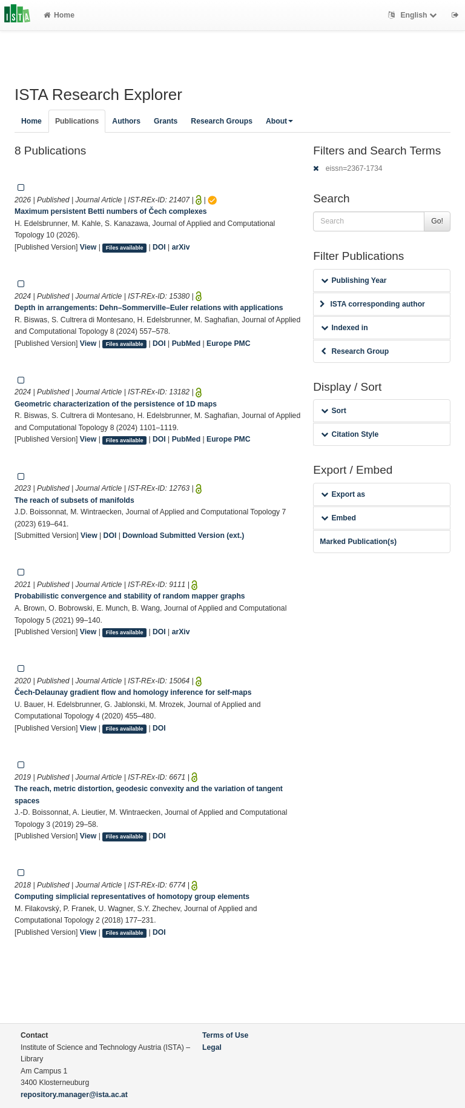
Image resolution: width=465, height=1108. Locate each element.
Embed (338, 518)
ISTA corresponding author (372, 304)
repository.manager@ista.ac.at (74, 1094)
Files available (124, 248)
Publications (77, 121)
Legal (212, 1047)
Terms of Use (225, 1035)
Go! (437, 221)
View (88, 247)
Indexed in (344, 327)
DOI (159, 247)
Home (59, 15)
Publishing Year (353, 280)
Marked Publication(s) (358, 541)
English (414, 15)
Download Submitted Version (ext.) (183, 535)
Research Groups (221, 121)
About (279, 121)
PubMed (186, 343)
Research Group (355, 351)
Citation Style (349, 434)
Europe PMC (228, 343)
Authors (126, 121)
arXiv (181, 247)
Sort (333, 410)
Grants (165, 121)
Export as (343, 494)
